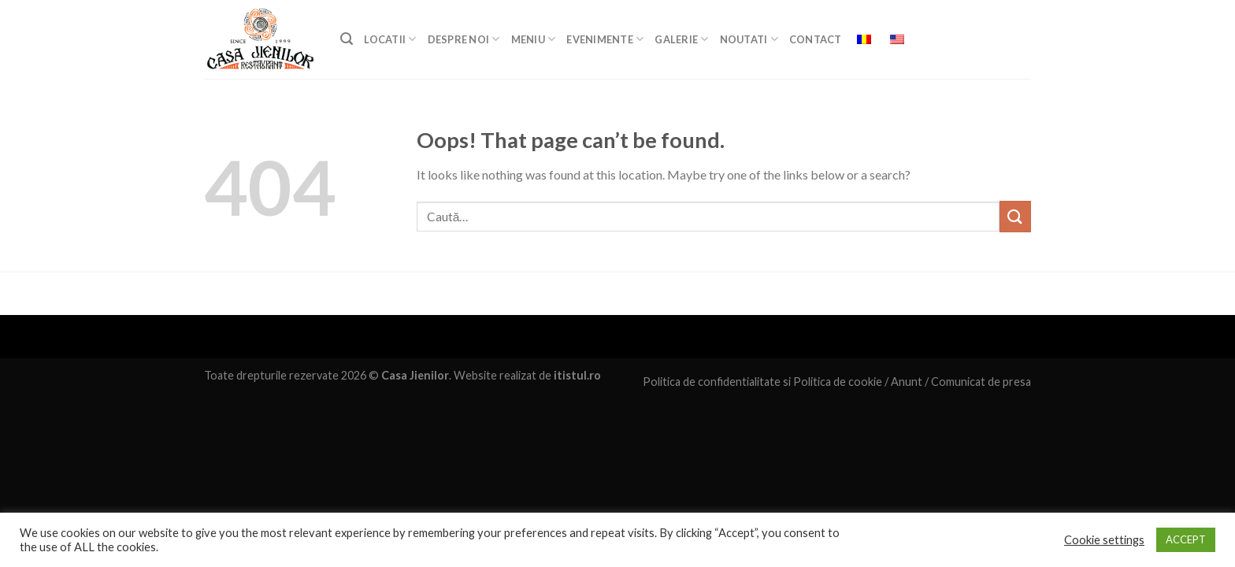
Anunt (906, 381)
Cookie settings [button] (1104, 540)
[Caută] (346, 39)
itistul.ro (577, 375)
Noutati (749, 39)
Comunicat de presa (981, 381)
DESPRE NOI (464, 39)
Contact (815, 39)
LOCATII (390, 39)
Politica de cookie (837, 381)
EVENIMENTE (604, 39)
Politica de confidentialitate (712, 381)
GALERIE (681, 39)
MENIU (533, 39)
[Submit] (1015, 216)
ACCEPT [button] (1186, 539)
